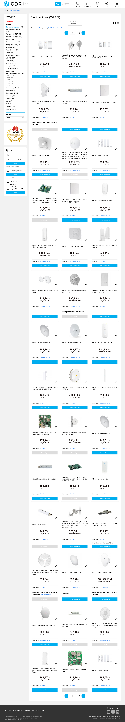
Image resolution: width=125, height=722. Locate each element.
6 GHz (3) (9, 79)
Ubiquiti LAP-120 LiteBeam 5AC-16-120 (104, 388)
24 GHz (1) (10, 83)
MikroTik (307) (10, 58)
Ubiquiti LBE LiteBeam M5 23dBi (72, 246)
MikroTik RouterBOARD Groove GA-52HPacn (75, 625)
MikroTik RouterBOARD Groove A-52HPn (75, 102)
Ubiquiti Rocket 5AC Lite (100, 479)
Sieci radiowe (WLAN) (14, 10)
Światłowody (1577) (12, 88)
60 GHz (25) (10, 85)
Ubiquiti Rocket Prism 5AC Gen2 (102, 343)
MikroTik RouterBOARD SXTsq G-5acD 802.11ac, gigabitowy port (75, 201)
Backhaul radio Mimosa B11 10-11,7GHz (75, 388)
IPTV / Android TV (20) (13, 47)
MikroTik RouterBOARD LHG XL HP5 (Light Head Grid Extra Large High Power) (45, 572)
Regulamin (18, 710)
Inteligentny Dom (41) (13, 45)
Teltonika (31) (10, 96)
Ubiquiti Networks (57, 28)
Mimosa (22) (10, 61)
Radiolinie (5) (10, 71)
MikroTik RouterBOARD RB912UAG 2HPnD (75, 670)
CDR (5, 10)
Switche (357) (10, 90)
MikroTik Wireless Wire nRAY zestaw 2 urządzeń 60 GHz (75, 433)
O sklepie (8, 710)
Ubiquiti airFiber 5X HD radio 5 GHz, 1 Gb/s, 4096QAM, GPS (45, 246)
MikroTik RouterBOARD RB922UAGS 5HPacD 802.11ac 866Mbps (45, 433)
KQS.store (18, 719)
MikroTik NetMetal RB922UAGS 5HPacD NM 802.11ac (104, 524)
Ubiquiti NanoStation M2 (100, 671)
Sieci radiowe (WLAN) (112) (15, 73)
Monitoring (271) (11, 63)
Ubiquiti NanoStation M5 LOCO (42, 57)
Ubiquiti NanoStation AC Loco (102, 201)
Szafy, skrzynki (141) (12, 93)
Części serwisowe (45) (13, 42)
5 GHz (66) (10, 77)
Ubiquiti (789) (10, 98)
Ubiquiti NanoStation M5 (100, 155)
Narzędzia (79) (10, 66)
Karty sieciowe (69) (12, 50)
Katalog (27, 710)
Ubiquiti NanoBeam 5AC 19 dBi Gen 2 (44, 625)
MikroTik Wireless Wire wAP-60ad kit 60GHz (104, 246)
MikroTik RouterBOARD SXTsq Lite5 (104, 102)
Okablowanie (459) (12, 68)
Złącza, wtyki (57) (11, 109)
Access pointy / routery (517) (13, 30)
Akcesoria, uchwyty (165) (14, 37)
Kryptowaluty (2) (11, 53)
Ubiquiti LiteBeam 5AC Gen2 (41, 155)
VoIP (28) (9, 101)
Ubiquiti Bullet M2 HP (39, 524)
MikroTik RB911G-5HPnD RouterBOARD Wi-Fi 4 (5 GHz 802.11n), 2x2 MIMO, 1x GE (75, 479)
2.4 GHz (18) (10, 75)
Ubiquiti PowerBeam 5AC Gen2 (72, 343)
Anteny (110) (10, 39)
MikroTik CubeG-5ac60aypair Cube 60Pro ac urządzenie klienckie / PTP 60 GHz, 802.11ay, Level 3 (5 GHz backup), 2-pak (75, 524)
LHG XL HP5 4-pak (46, 594)
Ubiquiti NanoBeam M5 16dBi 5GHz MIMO (45, 291)
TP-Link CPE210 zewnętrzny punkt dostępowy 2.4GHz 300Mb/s (45, 388)
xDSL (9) (8, 104)
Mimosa (45, 28)
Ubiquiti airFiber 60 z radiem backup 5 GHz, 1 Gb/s (75, 291)
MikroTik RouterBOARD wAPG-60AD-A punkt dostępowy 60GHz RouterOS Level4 (45, 670)
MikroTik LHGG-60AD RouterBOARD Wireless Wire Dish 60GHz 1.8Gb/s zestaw (75, 57)
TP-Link (50, 28)
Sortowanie (73, 21)
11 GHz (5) (10, 81)
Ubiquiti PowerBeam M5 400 (41, 343)
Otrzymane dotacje (38, 710)
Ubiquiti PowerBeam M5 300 (101, 433)
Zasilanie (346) (10, 106)
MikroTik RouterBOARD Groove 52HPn (44, 479)
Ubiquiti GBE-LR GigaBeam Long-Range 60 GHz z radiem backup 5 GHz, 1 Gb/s (104, 625)
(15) (14, 27)
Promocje (9, 22)
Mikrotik (40, 28)
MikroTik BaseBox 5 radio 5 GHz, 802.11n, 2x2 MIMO (104, 291)
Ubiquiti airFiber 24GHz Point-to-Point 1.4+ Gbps (45, 102)
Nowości (9, 24)
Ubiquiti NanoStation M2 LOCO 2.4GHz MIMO (104, 57)
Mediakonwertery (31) (13, 55)
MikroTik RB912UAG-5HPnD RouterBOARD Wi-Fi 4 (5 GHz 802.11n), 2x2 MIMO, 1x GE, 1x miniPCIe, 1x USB (45, 200)
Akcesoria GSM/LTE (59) (13, 34)
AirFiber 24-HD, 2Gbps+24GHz (102, 572)
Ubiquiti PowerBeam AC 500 (71, 572)
